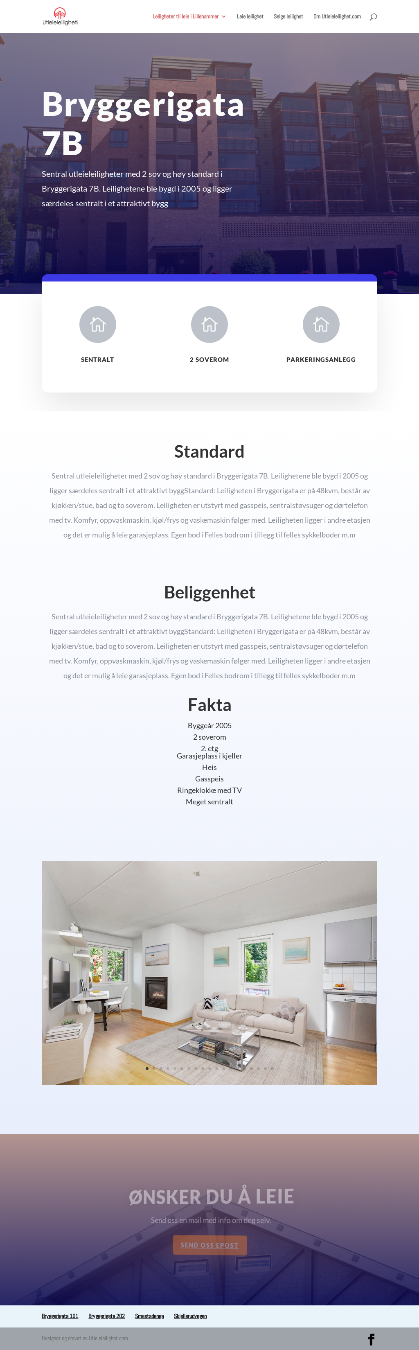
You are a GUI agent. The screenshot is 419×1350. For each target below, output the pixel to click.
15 (244, 1068)
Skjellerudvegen (190, 1316)
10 (209, 1068)
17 (258, 1068)
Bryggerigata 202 (106, 1316)
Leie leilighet (250, 17)
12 (223, 1068)
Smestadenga (149, 1316)
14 (237, 1068)
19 (272, 1068)
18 (265, 1068)
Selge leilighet (288, 17)
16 (251, 1068)
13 (230, 1068)
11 (216, 1068)
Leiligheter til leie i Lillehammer (186, 17)
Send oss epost (209, 1245)
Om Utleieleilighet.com (337, 17)
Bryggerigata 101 (60, 1316)
